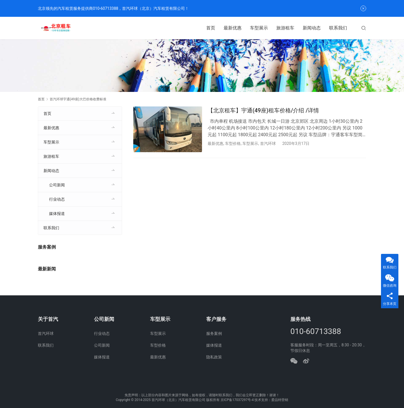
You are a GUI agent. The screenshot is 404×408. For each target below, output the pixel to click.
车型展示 (259, 28)
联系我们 (338, 28)
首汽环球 (268, 143)
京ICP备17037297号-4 (237, 400)
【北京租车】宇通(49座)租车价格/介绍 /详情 (263, 110)
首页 (210, 28)
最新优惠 (233, 28)
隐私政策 (214, 357)
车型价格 (233, 143)
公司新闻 (57, 185)
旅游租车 (285, 28)
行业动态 (57, 199)
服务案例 (214, 333)
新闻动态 (312, 28)
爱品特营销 (279, 400)
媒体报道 (57, 213)
